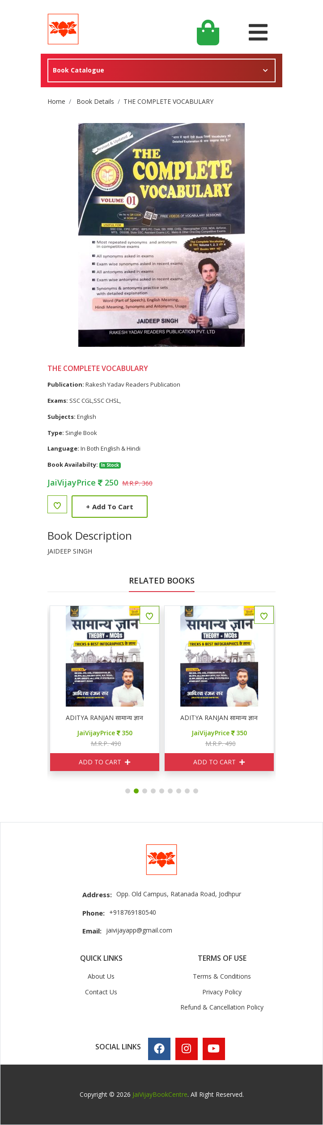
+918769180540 (132, 912)
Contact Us (101, 992)
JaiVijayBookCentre (159, 1094)
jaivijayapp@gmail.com (139, 930)
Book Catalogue (78, 70)
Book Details (95, 101)
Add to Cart (109, 506)
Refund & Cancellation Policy (222, 1007)
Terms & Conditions (222, 976)
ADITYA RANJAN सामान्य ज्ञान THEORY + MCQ (147, 718)
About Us (101, 976)
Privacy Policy (222, 992)
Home (56, 101)
